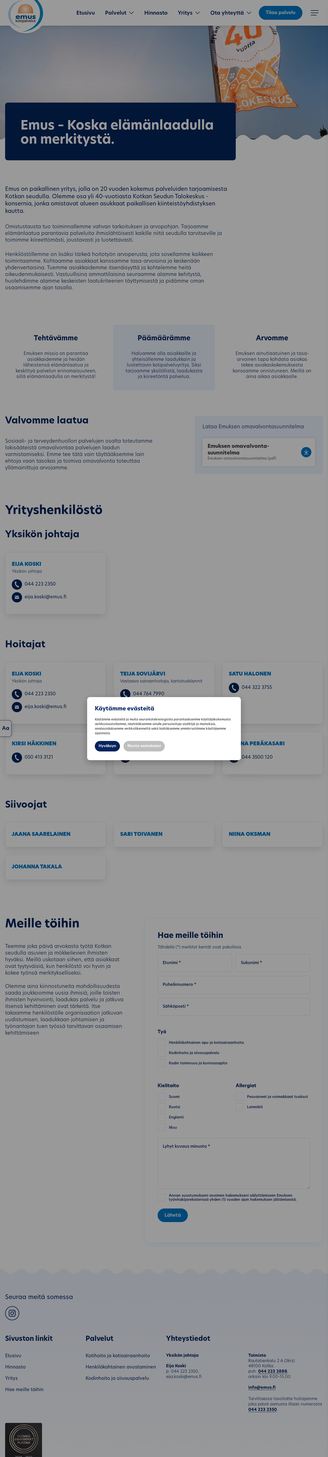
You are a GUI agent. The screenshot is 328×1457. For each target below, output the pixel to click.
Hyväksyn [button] (107, 746)
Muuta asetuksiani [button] (144, 746)
